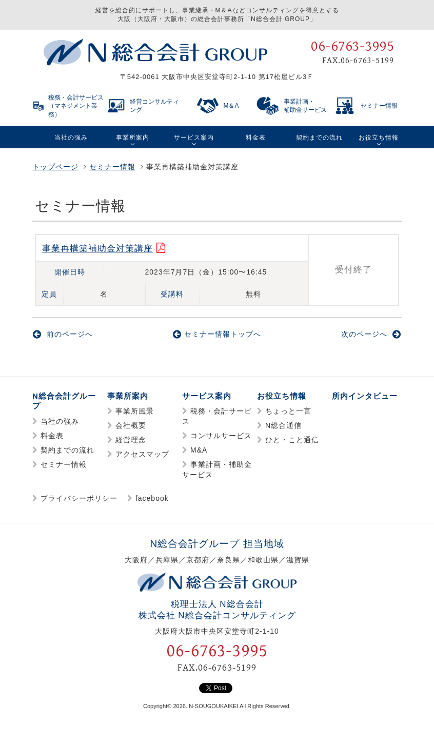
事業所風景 (134, 411)
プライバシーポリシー (79, 498)
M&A (198, 450)
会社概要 (130, 425)
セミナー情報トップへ (217, 334)
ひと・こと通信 (292, 440)
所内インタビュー (365, 395)
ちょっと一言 (288, 411)
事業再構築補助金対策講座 (97, 248)
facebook (152, 498)
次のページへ (371, 334)
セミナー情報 (112, 167)
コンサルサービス (221, 436)
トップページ (55, 167)
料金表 (52, 436)
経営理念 (130, 440)
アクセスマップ (142, 454)
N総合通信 (283, 425)
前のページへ (63, 334)
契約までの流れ (67, 450)
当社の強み (60, 421)
